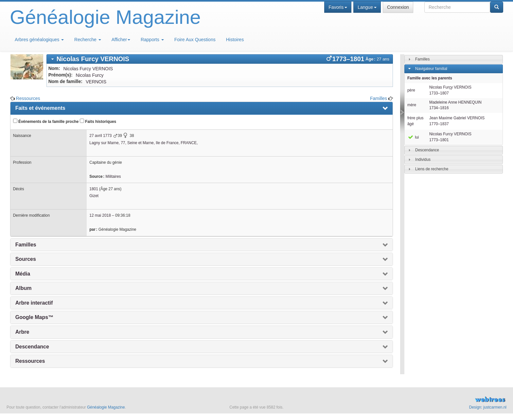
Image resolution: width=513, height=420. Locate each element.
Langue (367, 7)
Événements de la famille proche (46, 121)
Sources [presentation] (25, 259)
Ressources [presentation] (30, 361)
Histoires (235, 39)
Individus (423, 159)
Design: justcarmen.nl (487, 407)
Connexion (398, 7)
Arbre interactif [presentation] (34, 303)
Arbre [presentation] (22, 332)
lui (413, 137)
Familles (378, 98)
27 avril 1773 (100, 135)
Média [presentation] (22, 274)
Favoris (337, 7)
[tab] (219, 59)
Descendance (427, 150)
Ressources (28, 98)
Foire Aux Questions (195, 39)
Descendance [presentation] (32, 346)
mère (411, 105)
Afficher (121, 39)
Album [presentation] (23, 288)
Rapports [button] (152, 39)
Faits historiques (98, 121)
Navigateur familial (431, 68)
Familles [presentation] (25, 244)
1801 (93, 189)
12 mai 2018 (100, 215)
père (411, 90)
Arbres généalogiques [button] (39, 39)
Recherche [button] (87, 39)
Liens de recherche (431, 169)
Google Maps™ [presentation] (34, 317)
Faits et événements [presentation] (40, 108)
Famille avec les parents (429, 78)
